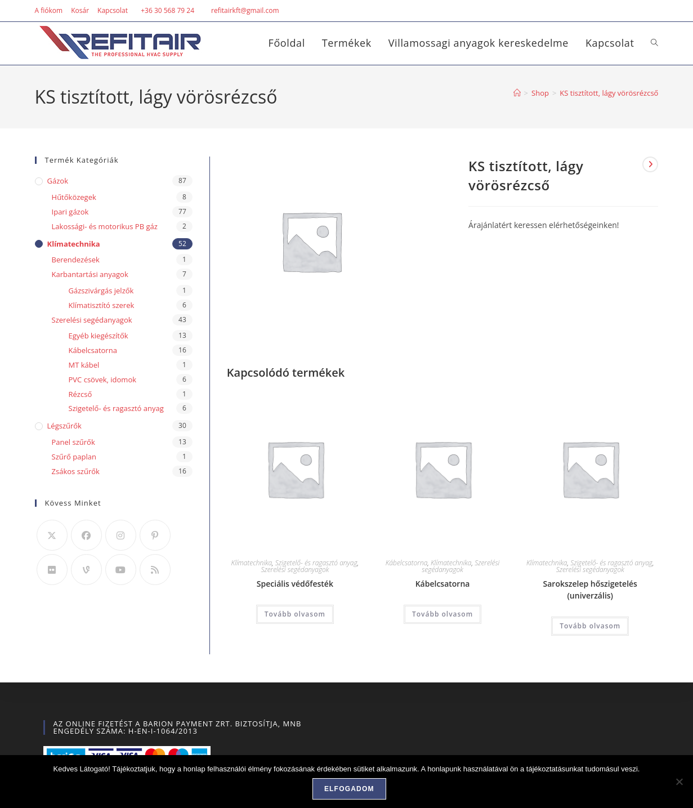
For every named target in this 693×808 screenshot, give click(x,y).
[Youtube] (120, 569)
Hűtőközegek (74, 197)
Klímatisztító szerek (102, 305)
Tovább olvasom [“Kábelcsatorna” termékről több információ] (442, 614)
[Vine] (86, 569)
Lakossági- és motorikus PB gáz (105, 226)
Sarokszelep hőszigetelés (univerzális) (590, 589)
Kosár (80, 10)
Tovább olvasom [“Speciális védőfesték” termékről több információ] (295, 614)
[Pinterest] (155, 535)
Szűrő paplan (74, 457)
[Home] (517, 93)
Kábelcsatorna (407, 563)
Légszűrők (64, 426)
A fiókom (49, 10)
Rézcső (80, 394)
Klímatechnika (251, 563)
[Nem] (679, 781)
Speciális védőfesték (295, 583)
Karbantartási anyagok (90, 274)
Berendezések (76, 260)
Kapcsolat (112, 10)
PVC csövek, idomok (103, 379)
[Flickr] (52, 569)
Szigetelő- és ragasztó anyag (316, 563)
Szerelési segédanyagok (295, 569)
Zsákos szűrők (76, 471)
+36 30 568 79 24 (167, 10)
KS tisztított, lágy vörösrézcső (609, 93)
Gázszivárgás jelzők (101, 290)
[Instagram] (120, 535)
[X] (52, 535)
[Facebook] (86, 535)
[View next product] (650, 164)
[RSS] (155, 569)
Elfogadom (349, 789)
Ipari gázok (70, 212)
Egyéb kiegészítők (98, 336)
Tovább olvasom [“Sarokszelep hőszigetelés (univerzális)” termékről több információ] (590, 626)
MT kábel (84, 365)
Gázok (57, 181)
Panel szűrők (73, 442)
